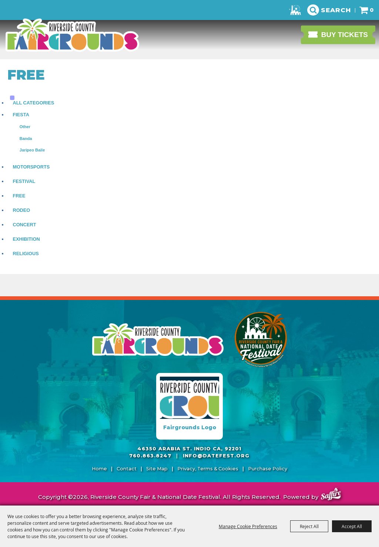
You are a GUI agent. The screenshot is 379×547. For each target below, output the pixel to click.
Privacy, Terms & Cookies (207, 468)
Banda (26, 138)
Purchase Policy (267, 468)
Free (19, 196)
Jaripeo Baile (32, 150)
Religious (25, 253)
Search (336, 10)
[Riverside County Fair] (261, 339)
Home (99, 468)
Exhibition (26, 239)
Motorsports (31, 167)
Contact (127, 468)
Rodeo (21, 210)
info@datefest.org (216, 455)
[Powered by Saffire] (331, 495)
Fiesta (21, 114)
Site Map (157, 468)
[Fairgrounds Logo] (189, 406)
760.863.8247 (150, 455)
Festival (24, 181)
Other (25, 126)
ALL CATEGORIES (33, 103)
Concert (24, 224)
